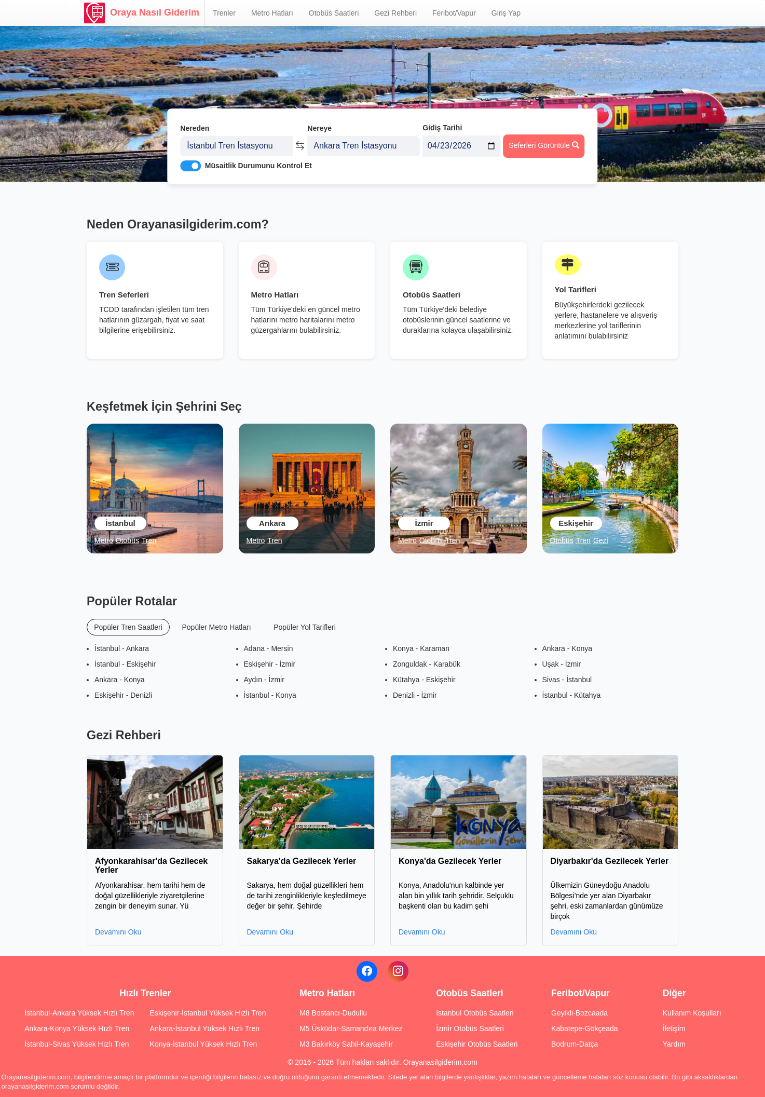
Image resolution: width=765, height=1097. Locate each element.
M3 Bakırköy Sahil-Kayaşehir (346, 1044)
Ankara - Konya (119, 679)
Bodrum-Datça (574, 1044)
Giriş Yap (506, 13)
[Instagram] (398, 971)
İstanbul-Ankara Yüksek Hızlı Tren (79, 1013)
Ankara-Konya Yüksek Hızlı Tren (76, 1028)
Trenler (224, 13)
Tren (149, 540)
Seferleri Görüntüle (544, 141)
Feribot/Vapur (454, 13)
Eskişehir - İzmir (270, 664)
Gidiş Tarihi (442, 123)
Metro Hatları (272, 13)
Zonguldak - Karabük (426, 664)
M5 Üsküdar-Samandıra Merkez (350, 1028)
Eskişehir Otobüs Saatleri (476, 1044)
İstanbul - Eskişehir (125, 664)
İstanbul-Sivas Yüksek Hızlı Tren (76, 1044)
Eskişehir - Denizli (123, 695)
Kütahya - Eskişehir (424, 679)
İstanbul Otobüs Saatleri (474, 1013)
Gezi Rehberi (395, 13)
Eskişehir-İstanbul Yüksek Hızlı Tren (208, 1013)
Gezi (600, 540)
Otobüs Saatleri (334, 13)
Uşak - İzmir (561, 664)
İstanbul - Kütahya (571, 695)
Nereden (194, 123)
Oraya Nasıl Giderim (141, 13)
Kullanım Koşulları (692, 1013)
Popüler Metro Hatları (216, 627)
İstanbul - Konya (270, 695)
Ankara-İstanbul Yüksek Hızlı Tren (204, 1028)
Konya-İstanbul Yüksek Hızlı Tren (203, 1044)
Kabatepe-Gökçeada (584, 1028)
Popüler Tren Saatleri (128, 627)
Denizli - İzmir (415, 695)
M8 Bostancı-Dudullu (333, 1013)
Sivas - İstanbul (567, 679)
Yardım (674, 1044)
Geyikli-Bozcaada (579, 1013)
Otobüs (127, 540)
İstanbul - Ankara (121, 648)
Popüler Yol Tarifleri (305, 627)
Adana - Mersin (268, 648)
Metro (103, 540)
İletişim (674, 1028)
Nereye (319, 123)
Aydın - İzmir (264, 679)
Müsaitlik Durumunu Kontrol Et (258, 161)
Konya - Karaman (421, 648)
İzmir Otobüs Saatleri (470, 1028)
